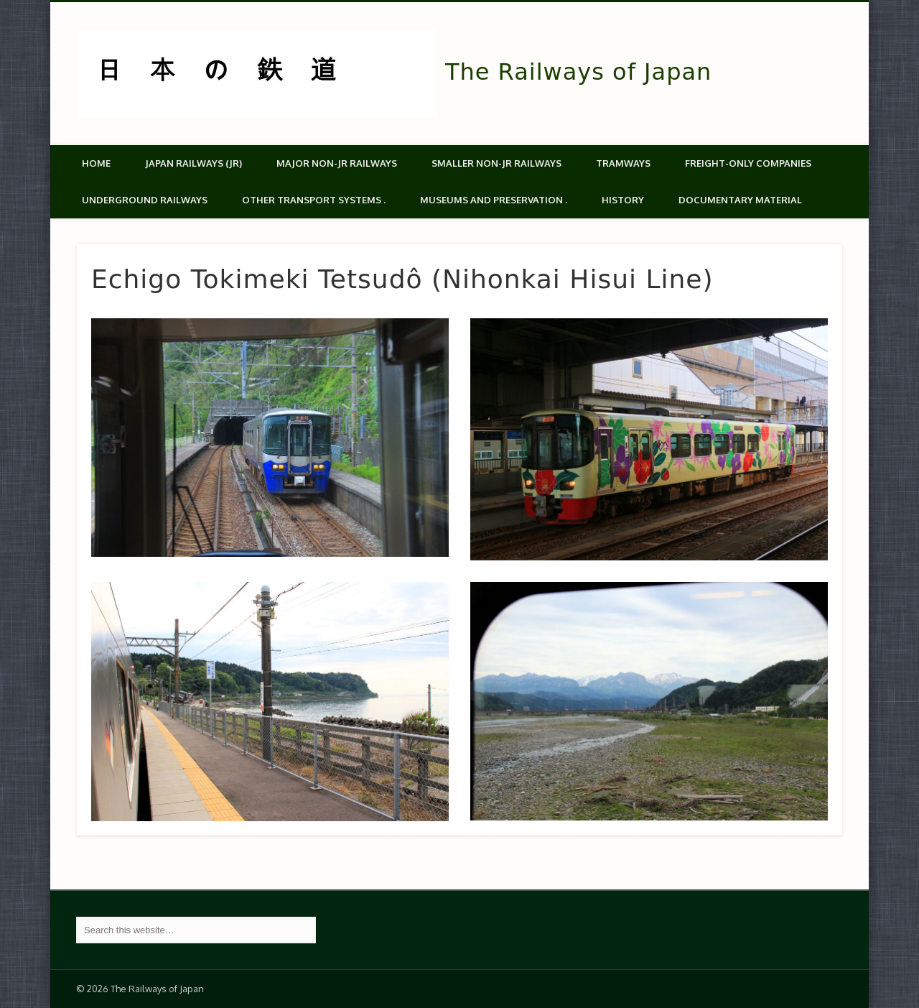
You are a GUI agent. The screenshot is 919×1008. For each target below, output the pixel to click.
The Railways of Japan (578, 71)
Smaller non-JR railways (496, 163)
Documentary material (740, 199)
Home (96, 163)
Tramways (623, 163)
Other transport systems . (314, 199)
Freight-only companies (748, 163)
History (623, 199)
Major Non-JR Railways (336, 163)
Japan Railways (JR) (193, 163)
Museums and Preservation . (493, 199)
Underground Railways (144, 199)
